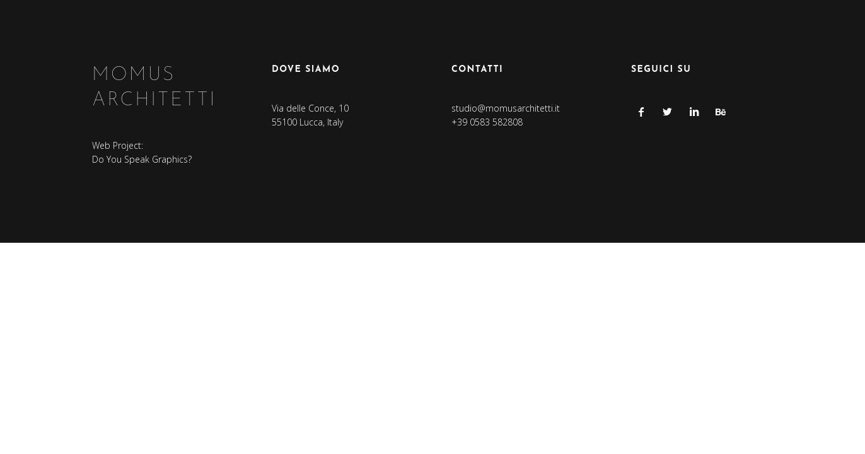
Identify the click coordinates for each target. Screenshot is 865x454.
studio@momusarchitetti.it (505, 108)
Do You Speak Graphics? (142, 159)
